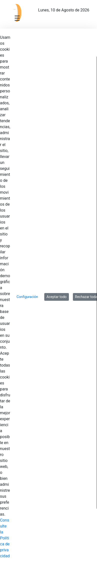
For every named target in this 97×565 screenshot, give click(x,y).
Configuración (27, 297)
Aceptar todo (56, 297)
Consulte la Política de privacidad (5, 538)
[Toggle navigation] (17, 18)
